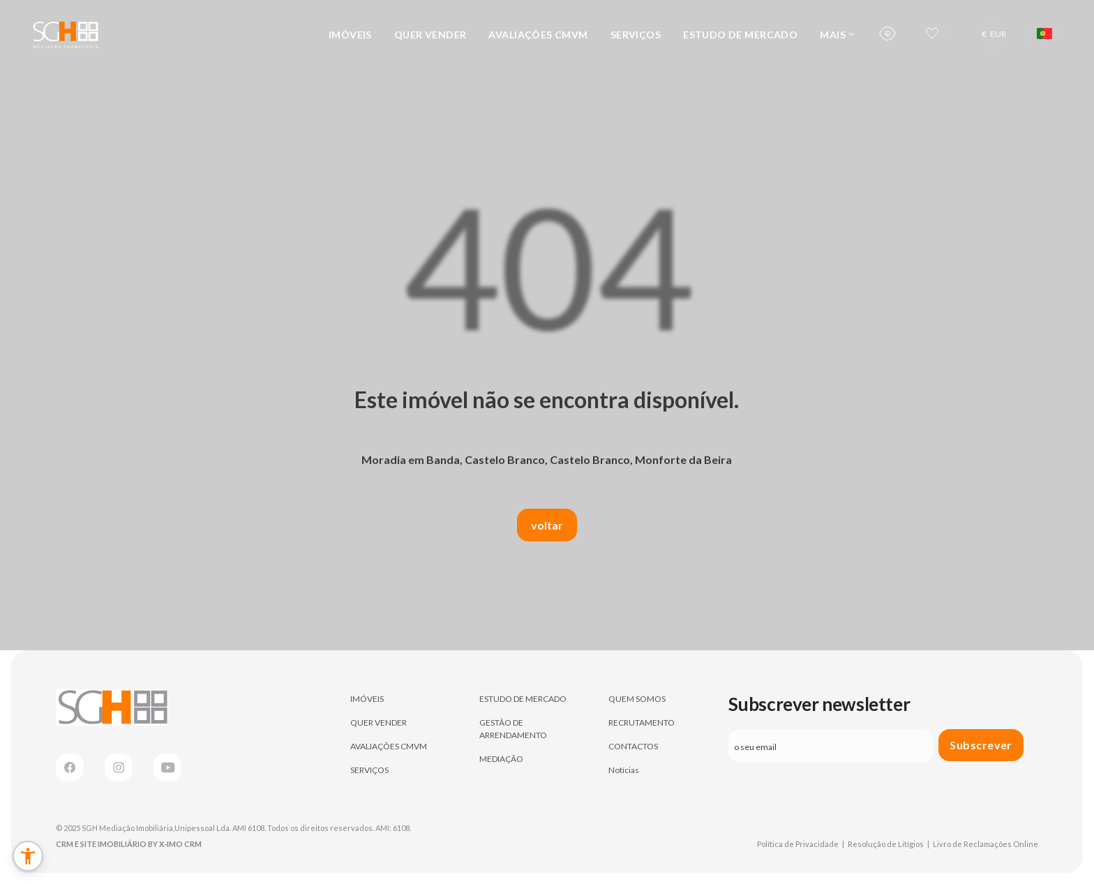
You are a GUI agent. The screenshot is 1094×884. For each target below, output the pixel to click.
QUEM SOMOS (637, 699)
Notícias (623, 770)
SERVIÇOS (635, 34)
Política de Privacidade (800, 843)
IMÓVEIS (350, 34)
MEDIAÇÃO (501, 759)
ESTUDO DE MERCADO (740, 34)
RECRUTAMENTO (641, 722)
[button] (28, 856)
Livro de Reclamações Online (985, 843)
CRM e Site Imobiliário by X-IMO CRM (129, 843)
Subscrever (981, 744)
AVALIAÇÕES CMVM (537, 34)
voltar (547, 525)
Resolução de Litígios (888, 843)
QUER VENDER (430, 34)
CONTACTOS (633, 746)
